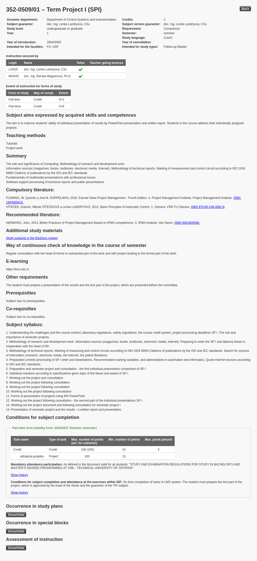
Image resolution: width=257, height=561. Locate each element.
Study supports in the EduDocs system (32, 238)
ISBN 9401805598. (187, 223)
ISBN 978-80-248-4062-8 (207, 207)
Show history (19, 475)
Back (245, 9)
